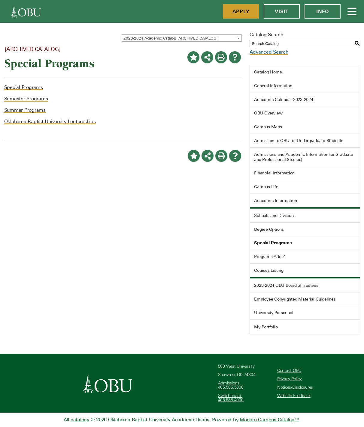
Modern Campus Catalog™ (269, 420)
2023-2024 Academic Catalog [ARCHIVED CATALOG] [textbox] (170, 38)
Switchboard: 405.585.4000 (231, 397)
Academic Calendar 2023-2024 (283, 99)
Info (322, 11)
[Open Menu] (352, 11)
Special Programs (23, 87)
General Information (273, 85)
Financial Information (274, 173)
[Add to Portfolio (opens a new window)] (193, 57)
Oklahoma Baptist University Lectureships (50, 121)
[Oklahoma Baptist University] (108, 383)
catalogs (80, 420)
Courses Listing (268, 270)
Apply (241, 11)
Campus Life (266, 186)
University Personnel (273, 312)
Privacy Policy (289, 378)
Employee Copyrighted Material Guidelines (294, 299)
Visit (282, 11)
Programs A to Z (269, 256)
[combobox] (182, 38)
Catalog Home (268, 72)
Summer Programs (25, 110)
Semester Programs (26, 99)
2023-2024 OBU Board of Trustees (286, 285)
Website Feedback (294, 395)
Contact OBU (289, 370)
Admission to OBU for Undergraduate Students (298, 140)
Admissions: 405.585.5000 (231, 385)
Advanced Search (269, 52)
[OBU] (26, 11)
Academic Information (275, 200)
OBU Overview (268, 113)
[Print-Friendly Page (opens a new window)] (221, 57)
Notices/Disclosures (295, 387)
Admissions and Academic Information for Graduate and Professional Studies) (303, 157)
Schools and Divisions (275, 215)
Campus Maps (268, 126)
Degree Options (269, 229)
